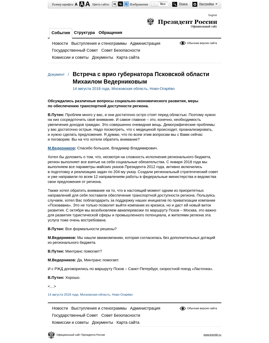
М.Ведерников (61, 148)
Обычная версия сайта (202, 43)
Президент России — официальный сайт (182, 23)
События (61, 32)
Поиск (183, 4)
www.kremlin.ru (212, 334)
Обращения (110, 32)
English (212, 15)
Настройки (206, 4)
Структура (84, 32)
